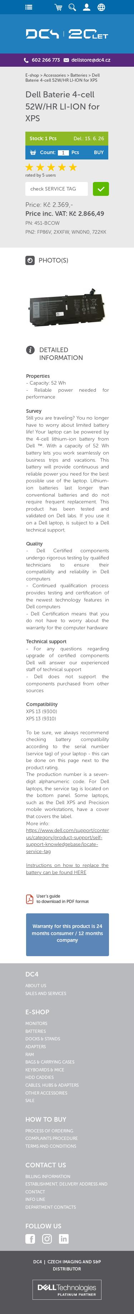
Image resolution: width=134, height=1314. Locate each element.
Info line (35, 1199)
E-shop (32, 75)
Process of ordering (49, 1130)
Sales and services (45, 993)
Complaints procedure (51, 1138)
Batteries (78, 75)
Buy (99, 152)
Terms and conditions (50, 1146)
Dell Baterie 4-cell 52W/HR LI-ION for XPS (62, 78)
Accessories (55, 75)
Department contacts (50, 1207)
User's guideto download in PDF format (62, 899)
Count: (47, 152)
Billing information (47, 1176)
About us (35, 985)
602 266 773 (46, 60)
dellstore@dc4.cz (90, 60)
